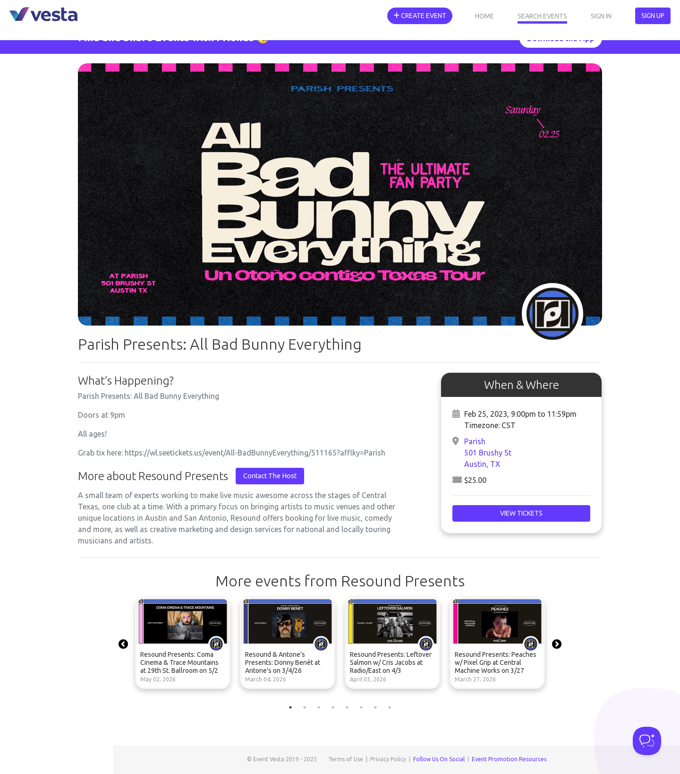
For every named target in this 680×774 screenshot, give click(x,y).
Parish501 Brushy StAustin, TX (487, 452)
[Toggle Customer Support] (647, 741)
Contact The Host (270, 476)
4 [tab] (333, 707)
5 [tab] (347, 707)
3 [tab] (318, 707)
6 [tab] (361, 707)
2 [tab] (304, 707)
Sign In (601, 16)
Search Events (542, 16)
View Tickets (521, 513)
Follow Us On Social (439, 759)
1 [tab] (290, 707)
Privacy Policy (388, 759)
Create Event (419, 15)
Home (484, 16)
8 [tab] (389, 707)
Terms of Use (345, 759)
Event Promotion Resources (509, 759)
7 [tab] (375, 707)
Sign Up (652, 15)
